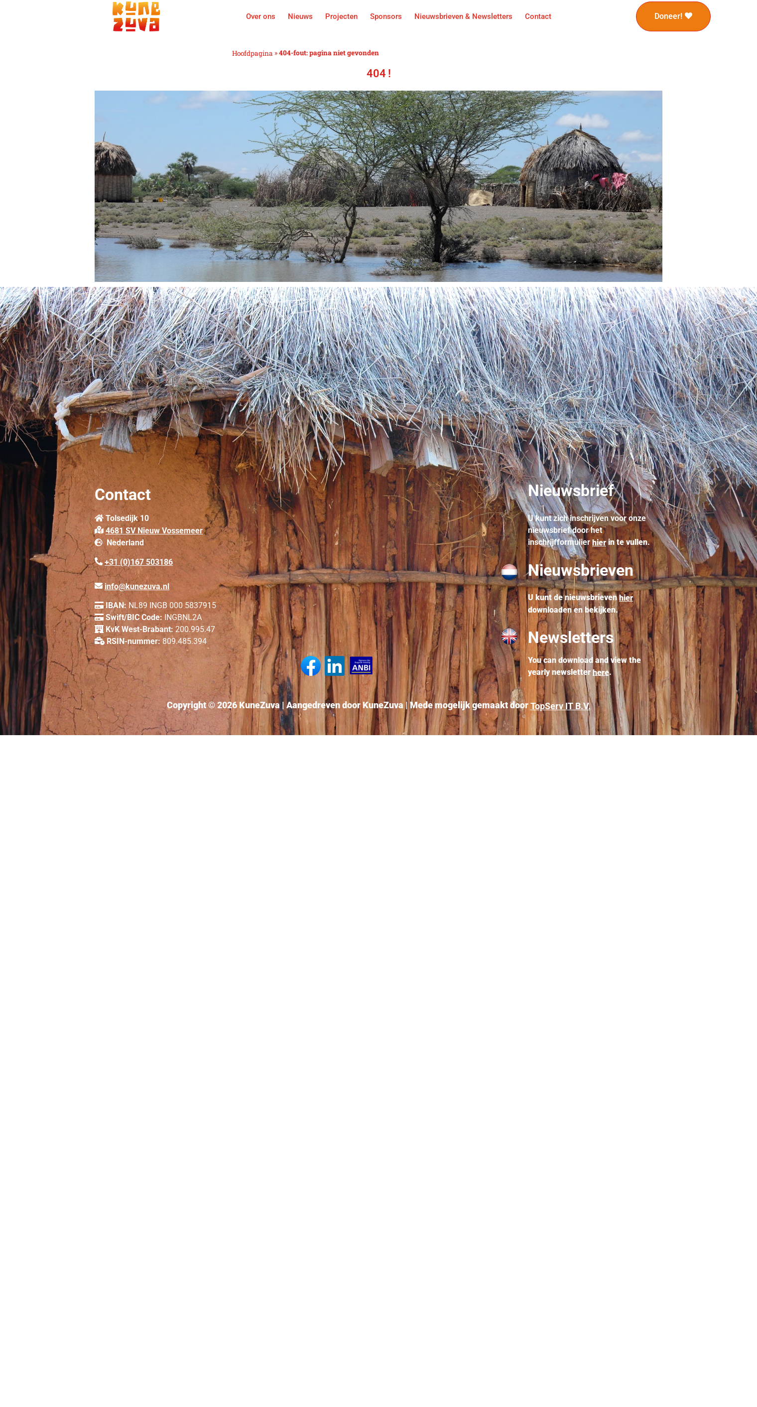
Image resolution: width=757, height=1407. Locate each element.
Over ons (260, 16)
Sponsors (386, 16)
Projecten (341, 16)
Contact (538, 16)
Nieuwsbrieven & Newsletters (463, 16)
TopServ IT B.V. (560, 706)
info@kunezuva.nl (137, 586)
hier (599, 542)
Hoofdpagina (252, 53)
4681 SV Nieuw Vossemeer (154, 530)
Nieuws (300, 16)
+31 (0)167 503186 (139, 562)
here (601, 672)
